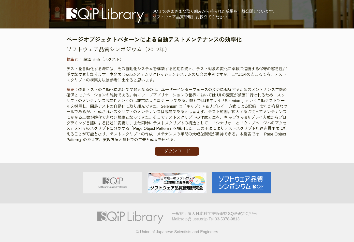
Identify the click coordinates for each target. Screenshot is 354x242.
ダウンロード (177, 151)
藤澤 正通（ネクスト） (103, 59)
